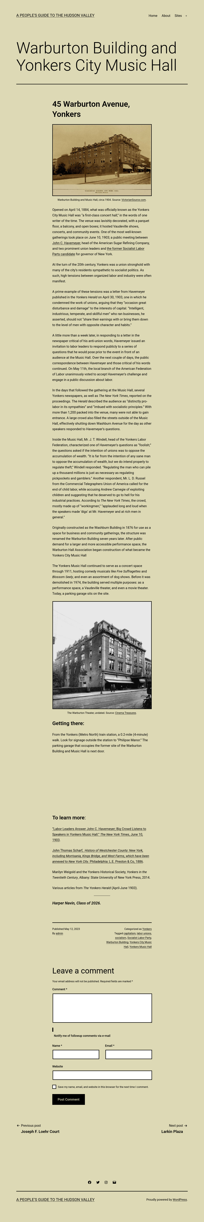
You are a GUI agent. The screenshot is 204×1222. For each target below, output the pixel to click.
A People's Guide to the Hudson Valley (55, 15)
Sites (178, 16)
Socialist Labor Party (139, 937)
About (166, 16)
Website (57, 1066)
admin (59, 933)
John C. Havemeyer (66, 243)
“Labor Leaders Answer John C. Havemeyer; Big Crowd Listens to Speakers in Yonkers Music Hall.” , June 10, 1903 (99, 834)
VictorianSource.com (134, 199)
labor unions (144, 933)
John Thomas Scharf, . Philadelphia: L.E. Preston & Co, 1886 (100, 855)
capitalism (130, 933)
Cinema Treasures (125, 712)
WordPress (180, 1199)
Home (153, 16)
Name (57, 1045)
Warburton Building (117, 942)
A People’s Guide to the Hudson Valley (55, 1199)
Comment (59, 989)
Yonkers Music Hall (141, 946)
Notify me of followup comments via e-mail (82, 1035)
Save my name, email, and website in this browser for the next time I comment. (103, 1087)
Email (109, 1045)
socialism (120, 937)
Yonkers (147, 929)
